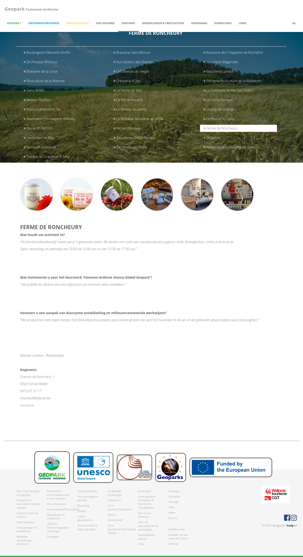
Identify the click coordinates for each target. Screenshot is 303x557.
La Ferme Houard (128, 100)
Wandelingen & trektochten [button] (163, 23)
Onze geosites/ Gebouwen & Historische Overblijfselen (146, 502)
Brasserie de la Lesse (41, 71)
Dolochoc (212, 137)
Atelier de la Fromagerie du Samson (231, 147)
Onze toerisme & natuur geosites (87, 527)
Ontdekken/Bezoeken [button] (43, 23)
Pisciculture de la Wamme (44, 81)
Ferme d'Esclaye (127, 128)
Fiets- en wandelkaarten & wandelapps (148, 525)
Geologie (174, 502)
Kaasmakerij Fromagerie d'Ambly (49, 118)
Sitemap (173, 544)
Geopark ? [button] (14, 23)
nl (294, 23)
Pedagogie (53, 536)
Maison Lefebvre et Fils (42, 109)
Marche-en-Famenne (145, 515)
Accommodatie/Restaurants (58, 509)
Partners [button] (128, 23)
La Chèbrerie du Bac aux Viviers (228, 90)
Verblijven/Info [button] (77, 23)
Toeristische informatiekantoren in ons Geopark (58, 494)
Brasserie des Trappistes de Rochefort (233, 52)
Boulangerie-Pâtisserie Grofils (47, 52)
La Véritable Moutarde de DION (138, 118)
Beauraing (83, 505)
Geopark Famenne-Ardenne (28, 515)
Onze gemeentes (87, 491)
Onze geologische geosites (87, 498)
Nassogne (174, 491)
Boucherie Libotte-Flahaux (134, 137)
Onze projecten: (26, 522)
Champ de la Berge (219, 109)
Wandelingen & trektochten (56, 516)
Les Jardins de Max (39, 137)
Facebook (27, 407)
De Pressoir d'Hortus (40, 62)
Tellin (172, 507)
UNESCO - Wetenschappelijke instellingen (58, 527)
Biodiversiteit (115, 520)
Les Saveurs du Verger (132, 71)
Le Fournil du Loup (219, 118)
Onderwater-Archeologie (115, 493)
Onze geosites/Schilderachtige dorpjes (119, 529)
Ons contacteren (56, 504)
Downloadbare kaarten (146, 536)
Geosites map (177, 529)
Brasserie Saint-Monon (132, 52)
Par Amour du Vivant (130, 147)
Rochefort (174, 496)
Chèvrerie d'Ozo (127, 81)
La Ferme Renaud (218, 100)
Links (242, 23)
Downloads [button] (223, 23)
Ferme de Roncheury (220, 128)
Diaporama (199, 23)
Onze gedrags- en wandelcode (27, 529)
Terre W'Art (33, 90)
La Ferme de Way (128, 90)
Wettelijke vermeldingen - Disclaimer (25, 540)
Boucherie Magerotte (221, 62)
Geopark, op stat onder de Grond (178, 536)
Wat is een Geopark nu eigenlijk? (28, 493)
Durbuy (81, 511)
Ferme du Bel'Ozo (38, 128)
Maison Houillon (37, 100)
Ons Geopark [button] (105, 23)
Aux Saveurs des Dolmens (134, 62)
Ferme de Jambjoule (40, 147)
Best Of (173, 518)
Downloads (144, 491)
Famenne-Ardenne (30, 9)
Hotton (112, 515)
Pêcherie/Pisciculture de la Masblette (232, 81)
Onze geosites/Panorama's (119, 507)
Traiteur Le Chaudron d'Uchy (46, 156)
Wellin (172, 512)
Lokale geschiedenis (85, 518)
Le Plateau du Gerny (130, 109)
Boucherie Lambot (219, 71)
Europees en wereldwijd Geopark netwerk (28, 504)
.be (292, 525)
